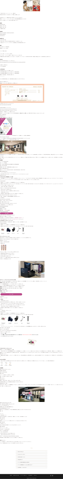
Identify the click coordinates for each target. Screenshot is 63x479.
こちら (4, 240)
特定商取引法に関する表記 (16, 475)
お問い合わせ (35, 475)
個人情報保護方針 (30, 475)
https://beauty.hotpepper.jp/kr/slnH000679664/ (5, 104)
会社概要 (11, 475)
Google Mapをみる (2, 35)
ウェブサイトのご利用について (23, 475)
